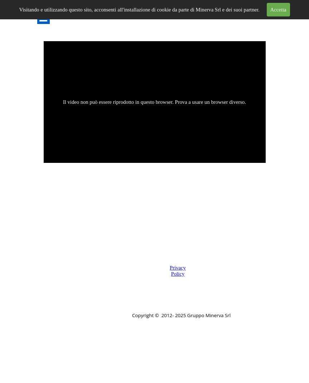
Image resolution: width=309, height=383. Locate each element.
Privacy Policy (178, 271)
